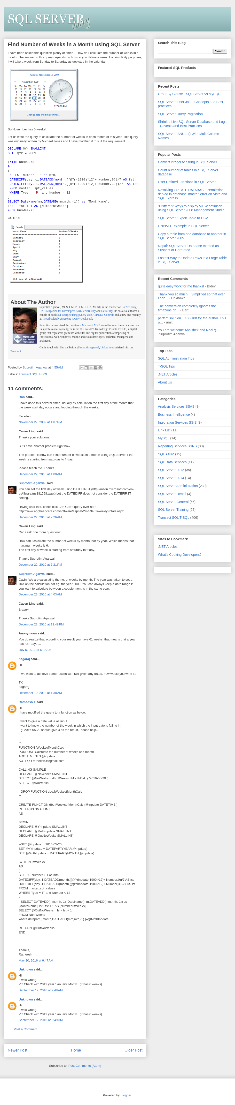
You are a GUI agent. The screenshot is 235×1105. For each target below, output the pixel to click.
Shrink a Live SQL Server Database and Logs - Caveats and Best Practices (192, 124)
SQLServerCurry (86, 311)
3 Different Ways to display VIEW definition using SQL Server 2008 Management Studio (191, 208)
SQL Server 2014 (171, 478)
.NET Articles (168, 374)
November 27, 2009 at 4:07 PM (40, 422)
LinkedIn (106, 347)
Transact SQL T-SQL (33, 374)
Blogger (125, 1095)
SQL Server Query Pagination (180, 114)
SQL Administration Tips (176, 358)
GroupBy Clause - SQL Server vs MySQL (189, 94)
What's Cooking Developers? (180, 554)
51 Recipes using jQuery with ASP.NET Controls (86, 314)
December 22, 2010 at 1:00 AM (40, 474)
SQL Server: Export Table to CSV (183, 218)
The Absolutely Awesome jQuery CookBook (67, 318)
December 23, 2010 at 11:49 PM (41, 624)
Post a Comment (25, 1029)
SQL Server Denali (172, 494)
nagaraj (24, 659)
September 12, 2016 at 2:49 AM (41, 1020)
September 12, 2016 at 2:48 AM (41, 990)
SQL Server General (173, 502)
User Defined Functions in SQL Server (187, 182)
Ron (22, 397)
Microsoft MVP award (95, 325)
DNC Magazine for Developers (57, 311)
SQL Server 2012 (171, 470)
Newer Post (17, 1050)
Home (76, 1050)
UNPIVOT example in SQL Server (183, 226)
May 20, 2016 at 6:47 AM (36, 960)
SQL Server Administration (178, 486)
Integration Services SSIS (177, 422)
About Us (165, 382)
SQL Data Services (172, 462)
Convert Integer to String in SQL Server (187, 162)
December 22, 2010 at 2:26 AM (40, 517)
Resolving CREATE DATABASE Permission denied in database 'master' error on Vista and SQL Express (192, 194)
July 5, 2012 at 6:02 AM (35, 650)
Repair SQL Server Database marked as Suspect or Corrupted (188, 248)
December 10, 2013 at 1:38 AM (40, 693)
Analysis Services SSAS (176, 406)
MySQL (163, 438)
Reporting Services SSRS (177, 446)
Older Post (133, 1050)
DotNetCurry (128, 307)
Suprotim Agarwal (32, 483)
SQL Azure (166, 454)
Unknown (26, 969)
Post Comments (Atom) (84, 1065)
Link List (164, 430)
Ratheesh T (27, 702)
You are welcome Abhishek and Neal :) (187, 330)
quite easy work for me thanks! (181, 286)
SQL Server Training (173, 509)
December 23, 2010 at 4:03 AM (40, 594)
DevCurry (106, 311)
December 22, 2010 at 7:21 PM (40, 564)
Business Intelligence (174, 414)
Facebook (15, 351)
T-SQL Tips (166, 366)
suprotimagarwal (89, 347)
